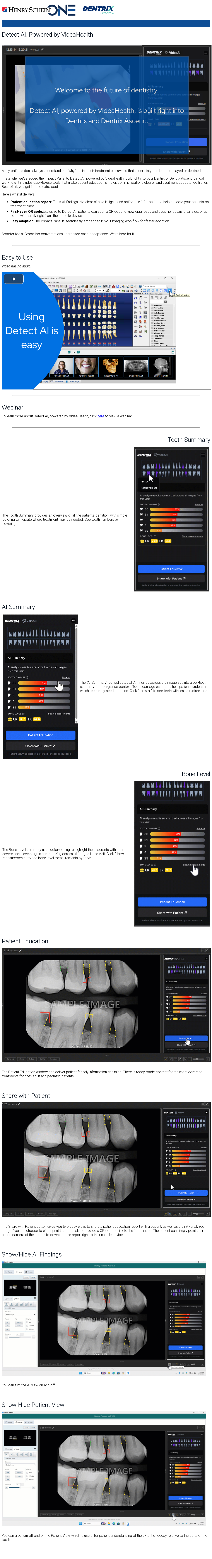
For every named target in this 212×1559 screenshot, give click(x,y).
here (100, 416)
